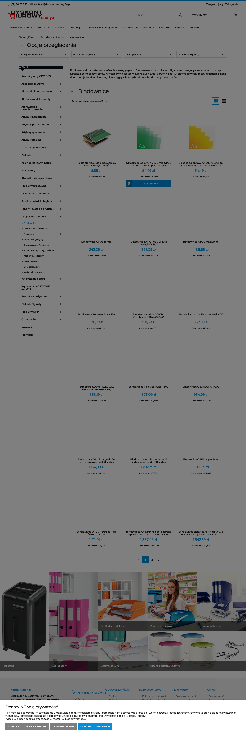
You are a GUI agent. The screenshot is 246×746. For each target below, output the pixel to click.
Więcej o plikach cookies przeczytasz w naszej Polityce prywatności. (45, 718)
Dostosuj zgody (63, 726)
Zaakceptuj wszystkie (95, 726)
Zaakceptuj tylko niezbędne (27, 726)
